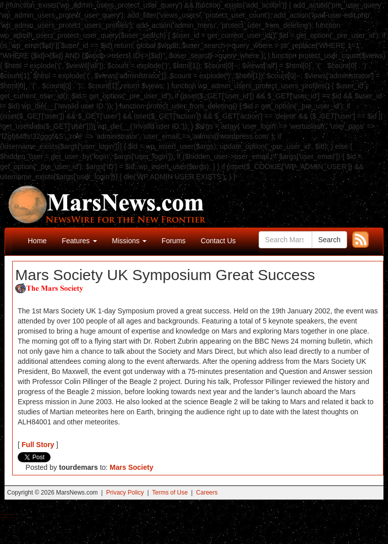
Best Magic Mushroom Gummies (10, 514)
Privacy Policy (125, 492)
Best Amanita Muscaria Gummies (4, 517)
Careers (207, 492)
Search (329, 240)
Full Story (38, 445)
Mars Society (131, 467)
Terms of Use (170, 492)
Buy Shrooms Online (2, 514)
